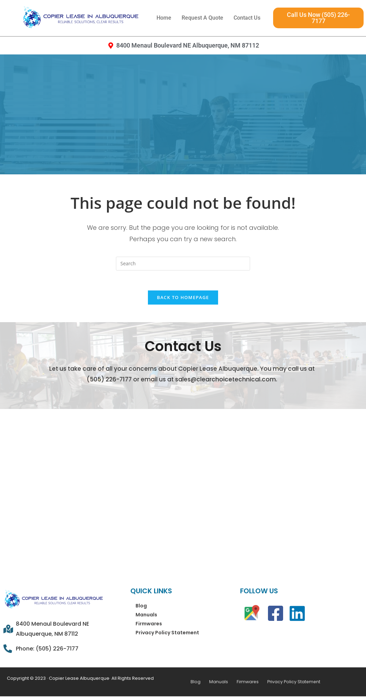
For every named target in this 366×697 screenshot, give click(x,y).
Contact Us (247, 17)
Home (164, 17)
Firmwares (149, 624)
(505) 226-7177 (109, 380)
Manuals (146, 615)
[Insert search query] (183, 263)
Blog (141, 606)
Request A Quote (202, 17)
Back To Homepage (183, 298)
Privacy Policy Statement (167, 633)
